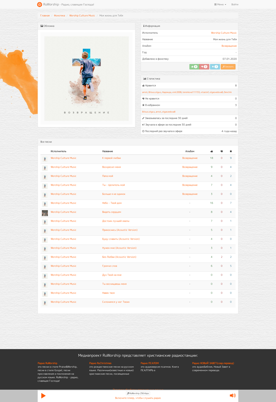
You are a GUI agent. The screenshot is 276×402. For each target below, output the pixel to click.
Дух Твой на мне (111, 274)
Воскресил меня (111, 167)
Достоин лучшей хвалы (115, 221)
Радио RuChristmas (100, 363)
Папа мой (107, 176)
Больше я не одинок (113, 194)
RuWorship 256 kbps (138, 393)
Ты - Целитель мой (113, 185)
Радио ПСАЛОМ (150, 363)
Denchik (228, 92)
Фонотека (59, 15)
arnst (145, 92)
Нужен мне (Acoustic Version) (119, 247)
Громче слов (109, 265)
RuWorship (65, 4)
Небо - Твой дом (112, 203)
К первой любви (111, 158)
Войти (234, 4)
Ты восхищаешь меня (114, 283)
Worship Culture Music (82, 15)
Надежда (166, 92)
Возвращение (229, 45)
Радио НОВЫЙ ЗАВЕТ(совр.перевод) (213, 363)
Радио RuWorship (47, 363)
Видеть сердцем (111, 212)
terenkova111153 (191, 92)
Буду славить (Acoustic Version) (121, 238)
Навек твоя (108, 292)
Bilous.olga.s (155, 92)
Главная (45, 15)
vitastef (205, 92)
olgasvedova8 (216, 92)
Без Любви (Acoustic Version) (119, 256)
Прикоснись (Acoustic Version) (119, 230)
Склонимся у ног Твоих (116, 301)
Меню (220, 4)
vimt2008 (176, 92)
